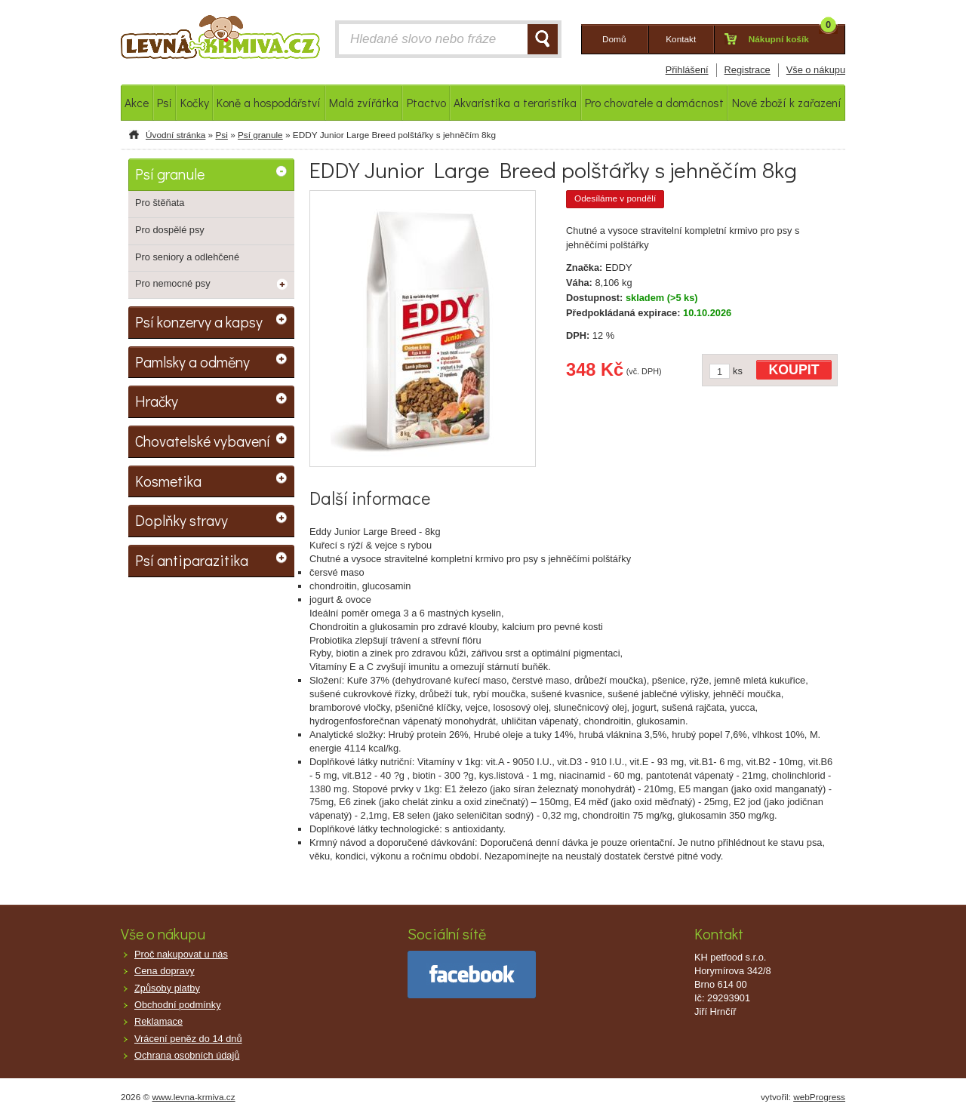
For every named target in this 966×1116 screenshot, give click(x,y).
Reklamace (158, 1021)
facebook (472, 974)
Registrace (747, 69)
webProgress (819, 1097)
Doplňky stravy (181, 520)
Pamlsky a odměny (192, 361)
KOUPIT (794, 369)
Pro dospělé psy (170, 229)
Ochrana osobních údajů (186, 1055)
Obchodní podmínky (177, 1004)
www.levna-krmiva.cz (193, 1097)
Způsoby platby (167, 988)
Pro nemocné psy (173, 283)
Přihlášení (687, 69)
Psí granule (260, 135)
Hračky (156, 400)
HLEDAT (543, 39)
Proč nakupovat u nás (181, 954)
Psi (221, 135)
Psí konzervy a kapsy (199, 321)
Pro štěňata (159, 202)
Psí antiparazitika (191, 560)
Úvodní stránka (175, 135)
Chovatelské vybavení (202, 440)
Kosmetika (168, 480)
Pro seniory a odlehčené (187, 257)
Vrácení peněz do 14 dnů (188, 1038)
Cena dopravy (164, 970)
